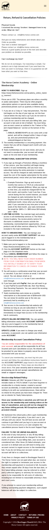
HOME (6, 515)
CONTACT (23, 515)
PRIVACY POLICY (18, 518)
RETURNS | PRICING (36, 515)
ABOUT (13, 515)
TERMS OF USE (33, 518)
